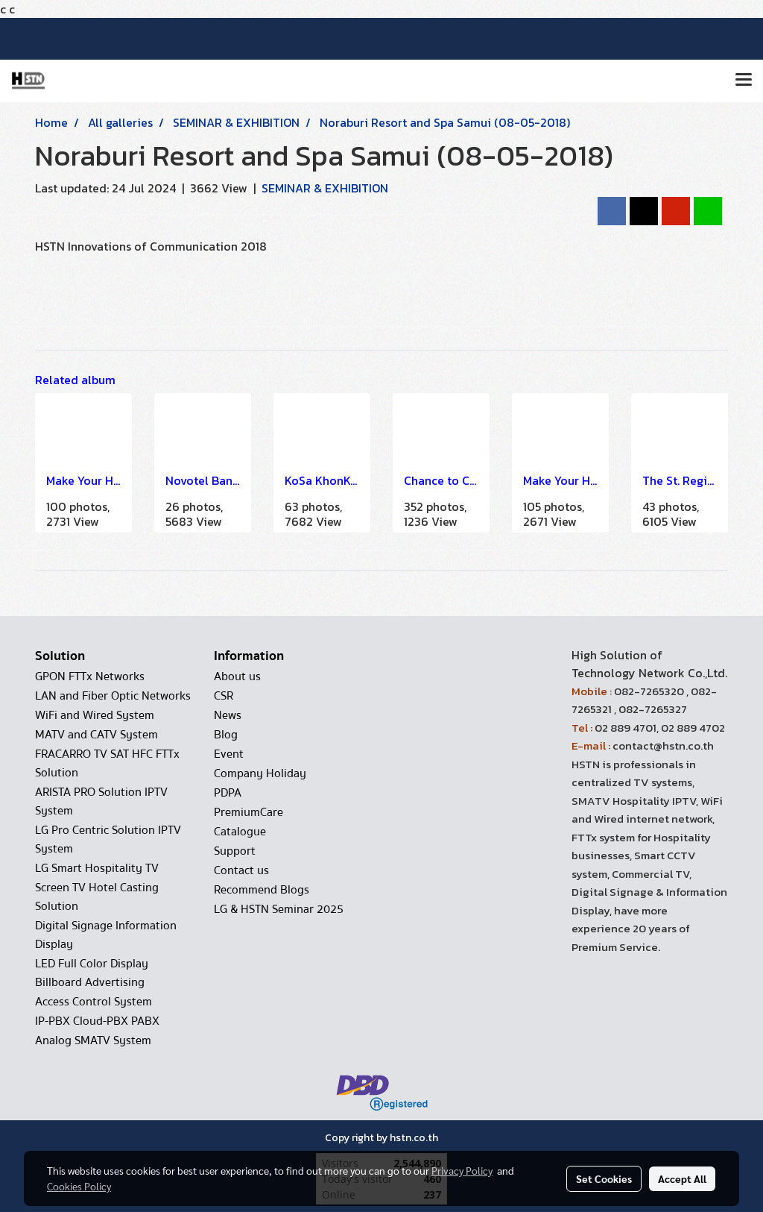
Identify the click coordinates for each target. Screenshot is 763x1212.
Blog (226, 734)
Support (235, 851)
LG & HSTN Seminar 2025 (278, 909)
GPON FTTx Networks (90, 676)
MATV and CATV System (96, 734)
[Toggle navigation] (743, 80)
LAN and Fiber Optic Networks (113, 696)
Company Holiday (260, 773)
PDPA (227, 793)
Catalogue (240, 831)
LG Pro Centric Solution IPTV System (108, 839)
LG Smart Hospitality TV (97, 868)
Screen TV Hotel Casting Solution (97, 897)
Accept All (682, 1178)
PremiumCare (248, 812)
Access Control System (93, 1001)
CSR (223, 696)
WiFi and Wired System (94, 715)
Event (229, 754)
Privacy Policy (462, 1170)
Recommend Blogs (261, 889)
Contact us (241, 870)
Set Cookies (604, 1178)
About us (237, 676)
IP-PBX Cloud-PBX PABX (97, 1021)
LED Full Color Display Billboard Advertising (91, 973)
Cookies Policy (79, 1186)
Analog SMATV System (93, 1040)
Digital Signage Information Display (106, 935)
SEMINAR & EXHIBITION (325, 188)
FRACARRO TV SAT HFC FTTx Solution (107, 763)
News (227, 715)
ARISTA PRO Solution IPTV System (101, 801)
